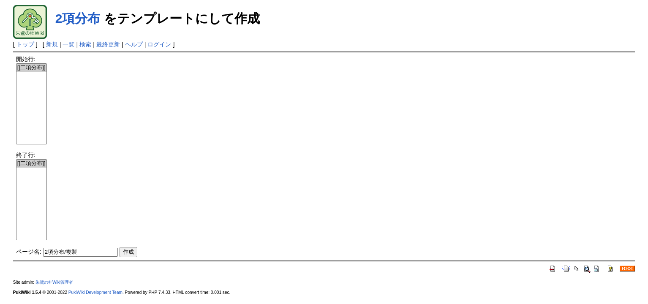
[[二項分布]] (31, 68)
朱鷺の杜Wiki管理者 (54, 282)
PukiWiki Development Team (95, 292)
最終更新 (108, 44)
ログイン (159, 44)
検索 (85, 44)
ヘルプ (134, 44)
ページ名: (28, 251)
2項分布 (78, 18)
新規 (52, 44)
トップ (25, 44)
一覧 (68, 44)
